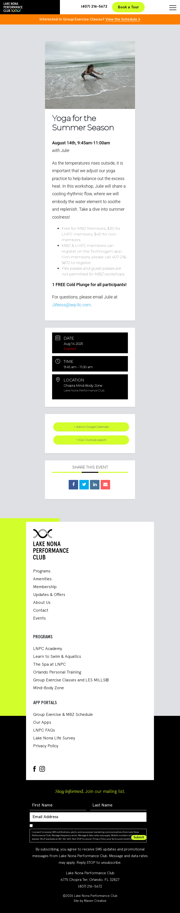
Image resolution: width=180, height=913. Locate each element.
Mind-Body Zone (48, 688)
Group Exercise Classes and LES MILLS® (71, 680)
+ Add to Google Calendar (91, 427)
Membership (45, 587)
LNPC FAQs (44, 730)
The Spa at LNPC (49, 664)
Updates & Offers (49, 595)
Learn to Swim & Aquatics (57, 656)
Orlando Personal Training (57, 672)
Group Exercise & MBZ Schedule (63, 715)
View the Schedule (121, 19)
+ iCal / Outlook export (91, 440)
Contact (40, 610)
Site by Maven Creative (90, 901)
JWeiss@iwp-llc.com (71, 304)
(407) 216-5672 (94, 6)
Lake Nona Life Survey (54, 738)
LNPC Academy (47, 649)
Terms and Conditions (123, 839)
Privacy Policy (45, 746)
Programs (41, 571)
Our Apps (42, 722)
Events (39, 618)
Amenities (42, 579)
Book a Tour (128, 7)
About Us (41, 603)
